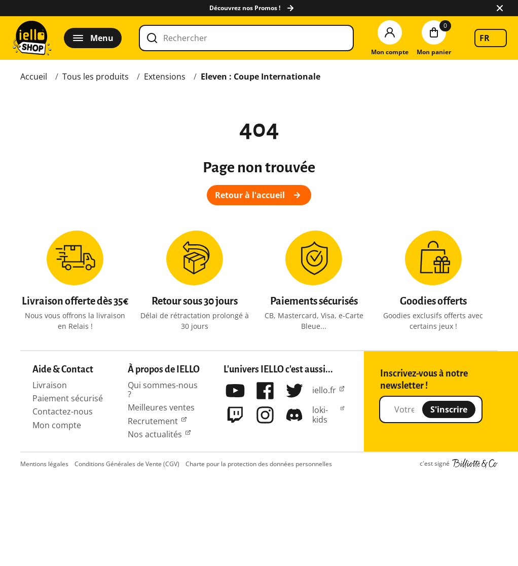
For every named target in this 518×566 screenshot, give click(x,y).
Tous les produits (95, 76)
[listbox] (490, 38)
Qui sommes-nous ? (163, 390)
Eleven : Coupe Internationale (260, 76)
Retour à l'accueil (259, 195)
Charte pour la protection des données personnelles (259, 464)
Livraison (49, 385)
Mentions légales (44, 464)
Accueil (33, 76)
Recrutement (153, 421)
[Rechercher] (246, 38)
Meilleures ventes (161, 407)
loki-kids (320, 414)
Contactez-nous (62, 411)
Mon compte (56, 425)
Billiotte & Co (475, 464)
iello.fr (324, 390)
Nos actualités (155, 434)
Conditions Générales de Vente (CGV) (127, 464)
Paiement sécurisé (67, 398)
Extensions (165, 76)
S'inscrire (448, 409)
